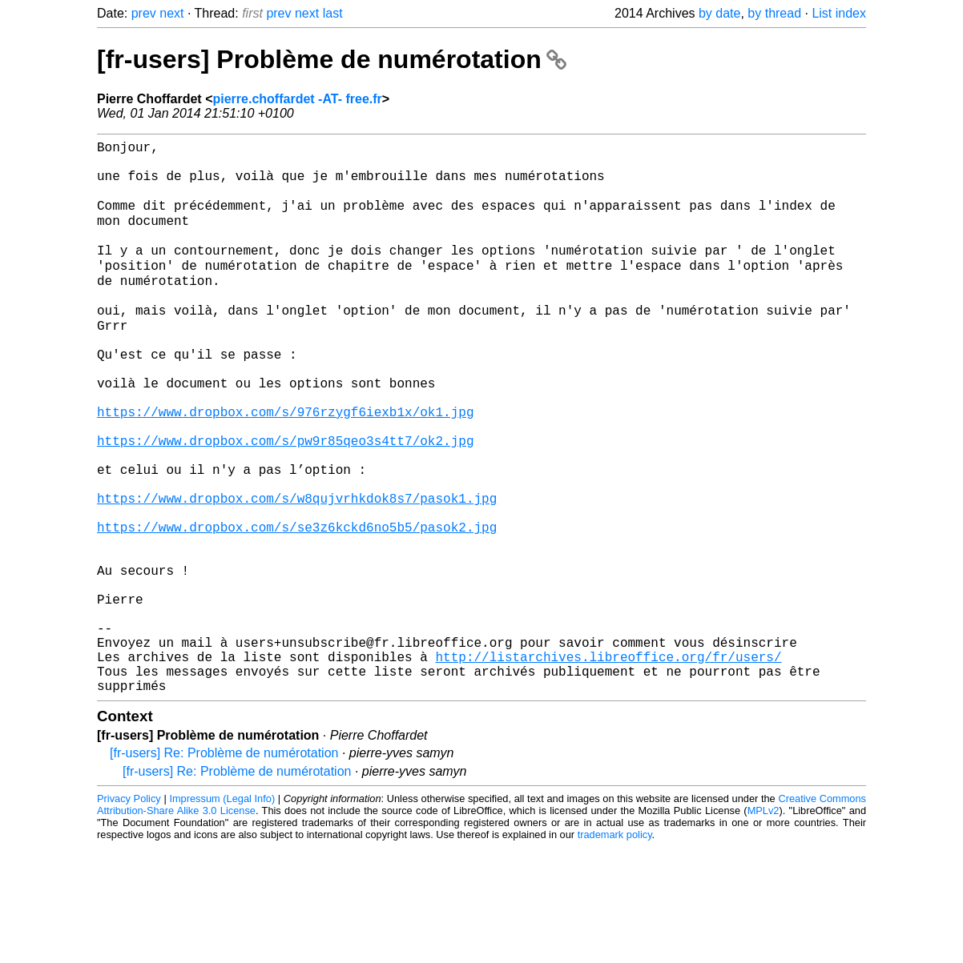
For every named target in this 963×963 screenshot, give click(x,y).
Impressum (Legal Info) (222, 915)
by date (719, 13)
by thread (774, 13)
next (171, 13)
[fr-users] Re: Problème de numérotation (224, 869)
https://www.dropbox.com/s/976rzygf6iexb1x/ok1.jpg (285, 466)
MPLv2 (763, 927)
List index (839, 13)
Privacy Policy (129, 915)
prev (143, 13)
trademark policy (615, 951)
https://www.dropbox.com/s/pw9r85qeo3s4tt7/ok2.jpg (285, 502)
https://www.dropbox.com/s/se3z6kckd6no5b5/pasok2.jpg (297, 607)
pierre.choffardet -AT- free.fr (296, 99)
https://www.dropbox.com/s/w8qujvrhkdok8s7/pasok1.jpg (297, 572)
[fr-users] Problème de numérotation (331, 59)
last (333, 13)
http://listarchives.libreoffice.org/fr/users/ (608, 766)
